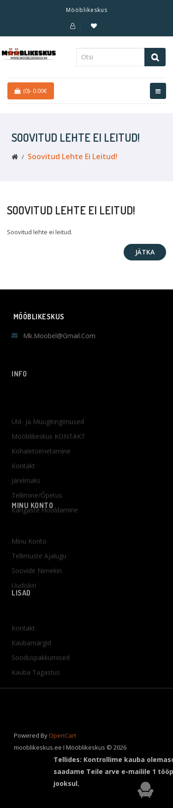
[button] (72, 26)
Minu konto (29, 555)
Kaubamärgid (31, 657)
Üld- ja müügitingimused (48, 445)
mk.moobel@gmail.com (59, 335)
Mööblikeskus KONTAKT (48, 460)
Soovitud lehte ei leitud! (72, 156)
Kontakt (23, 489)
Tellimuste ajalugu (39, 570)
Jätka (145, 252)
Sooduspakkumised (41, 672)
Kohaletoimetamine (41, 475)
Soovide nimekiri (37, 585)
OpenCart (62, 740)
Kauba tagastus (36, 686)
